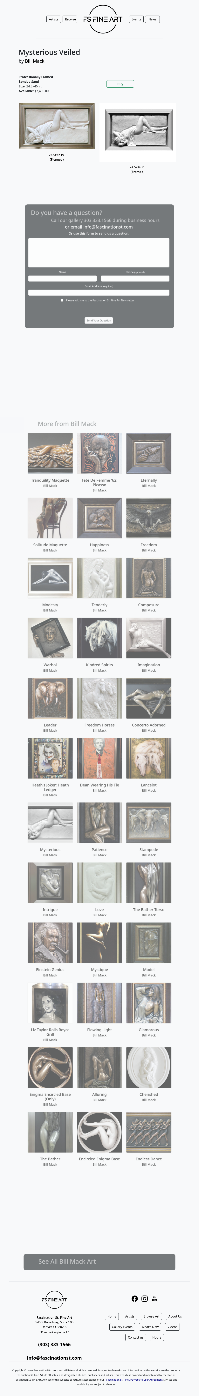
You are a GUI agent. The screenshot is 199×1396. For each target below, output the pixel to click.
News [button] (152, 19)
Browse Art (151, 1316)
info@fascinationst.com (54, 1358)
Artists (129, 1316)
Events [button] (136, 19)
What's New (150, 1327)
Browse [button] (70, 19)
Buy (120, 84)
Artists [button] (53, 19)
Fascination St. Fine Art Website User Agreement (134, 1379)
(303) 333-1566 (54, 1344)
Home (111, 1316)
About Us (175, 1316)
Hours (156, 1337)
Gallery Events (122, 1327)
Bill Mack (35, 61)
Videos (172, 1327)
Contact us (135, 1337)
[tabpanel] (99, 143)
